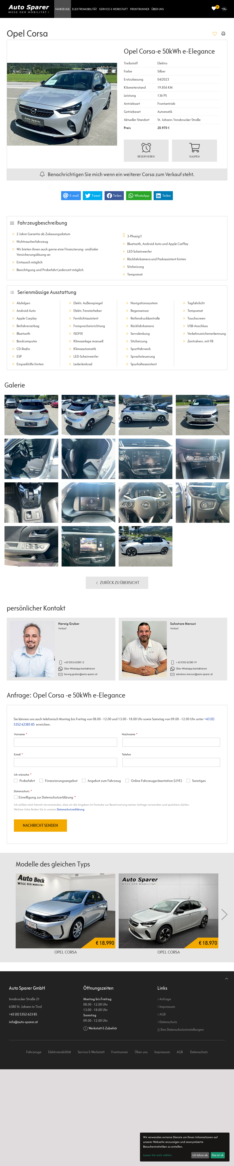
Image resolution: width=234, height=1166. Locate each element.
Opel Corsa (65, 951)
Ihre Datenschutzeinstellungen (180, 1029)
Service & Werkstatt (113, 9)
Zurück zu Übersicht (117, 582)
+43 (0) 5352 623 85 (23, 1014)
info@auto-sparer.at (23, 1022)
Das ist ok (217, 1155)
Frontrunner (139, 9)
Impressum (166, 1006)
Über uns (157, 9)
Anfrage (164, 999)
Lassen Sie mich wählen (157, 1155)
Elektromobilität (84, 9)
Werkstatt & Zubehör (102, 1028)
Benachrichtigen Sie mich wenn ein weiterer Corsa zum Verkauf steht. (117, 174)
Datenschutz (167, 1022)
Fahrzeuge (62, 9)
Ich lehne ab (200, 1155)
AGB (161, 1014)
